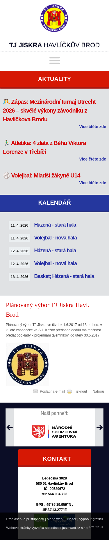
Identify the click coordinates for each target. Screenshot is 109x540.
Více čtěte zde (92, 126)
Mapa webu (56, 519)
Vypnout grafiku (91, 519)
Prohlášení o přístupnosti (25, 519)
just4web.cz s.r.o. (75, 527)
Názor (71, 519)
